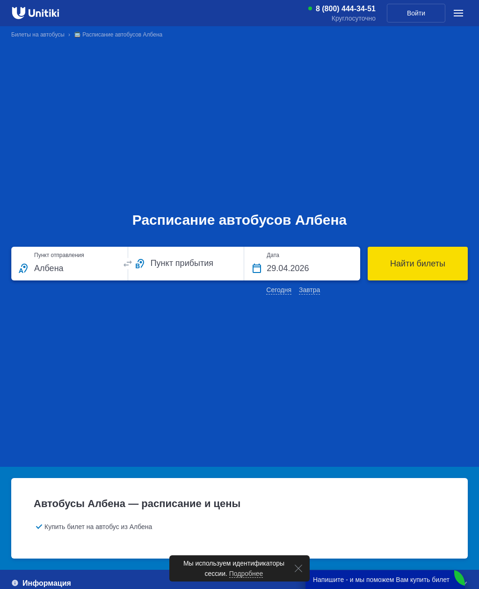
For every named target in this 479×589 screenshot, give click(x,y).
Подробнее (246, 573)
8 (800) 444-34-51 (346, 9)
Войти (416, 13)
